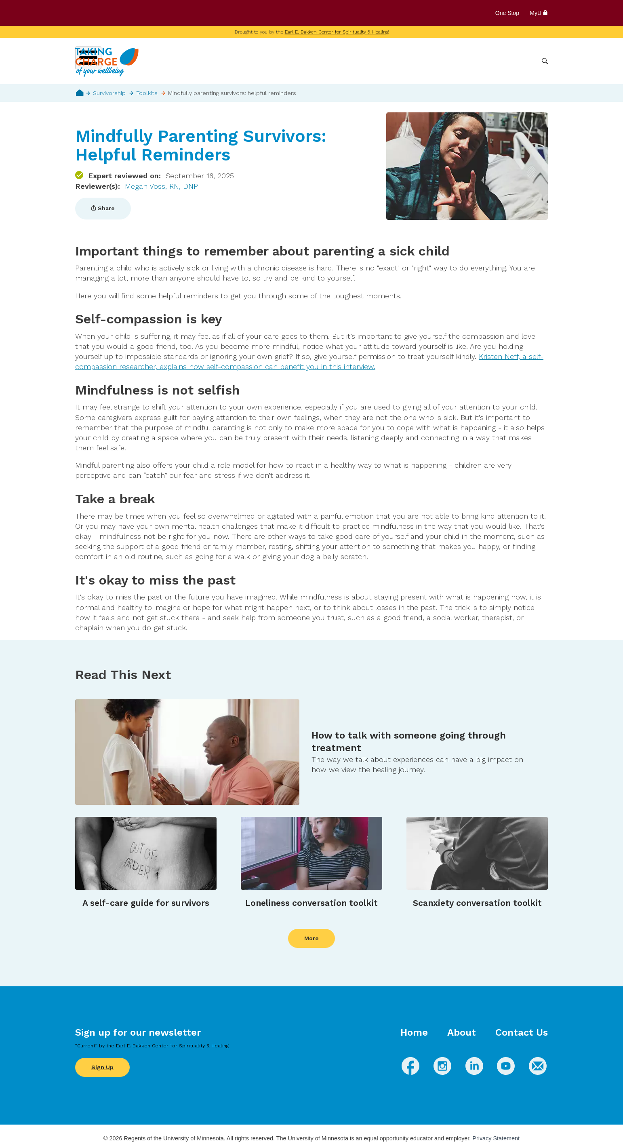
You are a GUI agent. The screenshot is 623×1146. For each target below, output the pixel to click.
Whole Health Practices (433, 61)
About (461, 1032)
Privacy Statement (496, 1138)
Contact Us (521, 1032)
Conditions (373, 61)
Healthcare (492, 61)
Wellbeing (334, 61)
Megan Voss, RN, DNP (161, 186)
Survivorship (109, 93)
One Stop (507, 13)
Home (80, 92)
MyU (539, 13)
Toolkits (147, 93)
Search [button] (545, 61)
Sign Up (102, 1067)
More (525, 61)
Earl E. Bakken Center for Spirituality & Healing (337, 32)
